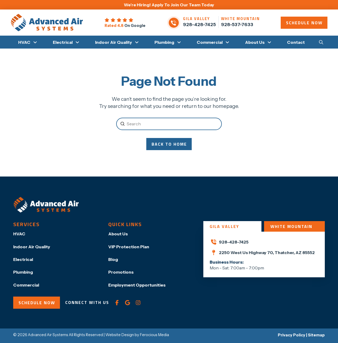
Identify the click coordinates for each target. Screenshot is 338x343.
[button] (321, 42)
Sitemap (316, 335)
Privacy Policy (291, 335)
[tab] (232, 226)
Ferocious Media (154, 334)
